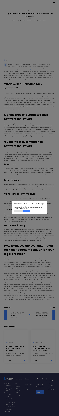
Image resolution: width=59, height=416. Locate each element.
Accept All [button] (26, 211)
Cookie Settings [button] (18, 211)
